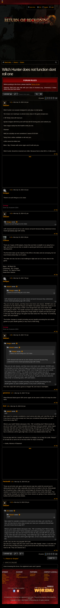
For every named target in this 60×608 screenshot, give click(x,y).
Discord (46, 580)
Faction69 (6, 481)
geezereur (6, 393)
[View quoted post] (17, 222)
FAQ (40, 7)
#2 (11, 190)
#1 (11, 102)
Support (46, 574)
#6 (11, 335)
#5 (11, 278)
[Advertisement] (30, 44)
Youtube (46, 578)
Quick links (32, 7)
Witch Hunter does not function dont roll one (29, 71)
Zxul (4, 406)
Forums (4, 575)
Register (18, 574)
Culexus (6, 240)
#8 (8, 406)
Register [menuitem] (46, 7)
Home (3, 574)
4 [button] (51, 98)
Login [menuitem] (52, 7)
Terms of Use (35, 84)
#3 (11, 213)
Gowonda (32, 574)
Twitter (46, 577)
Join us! (4, 583)
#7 (12, 393)
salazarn (6, 105)
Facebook (47, 575)
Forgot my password (22, 577)
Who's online (5, 577)
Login (17, 575)
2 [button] (47, 98)
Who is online (11, 562)
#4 (11, 237)
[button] (56, 98)
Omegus (6, 193)
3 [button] (49, 98)
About (3, 581)
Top (56, 154)
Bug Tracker (5, 580)
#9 (12, 481)
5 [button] (53, 98)
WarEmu (32, 575)
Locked (7, 94)
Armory (4, 578)
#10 (12, 502)
